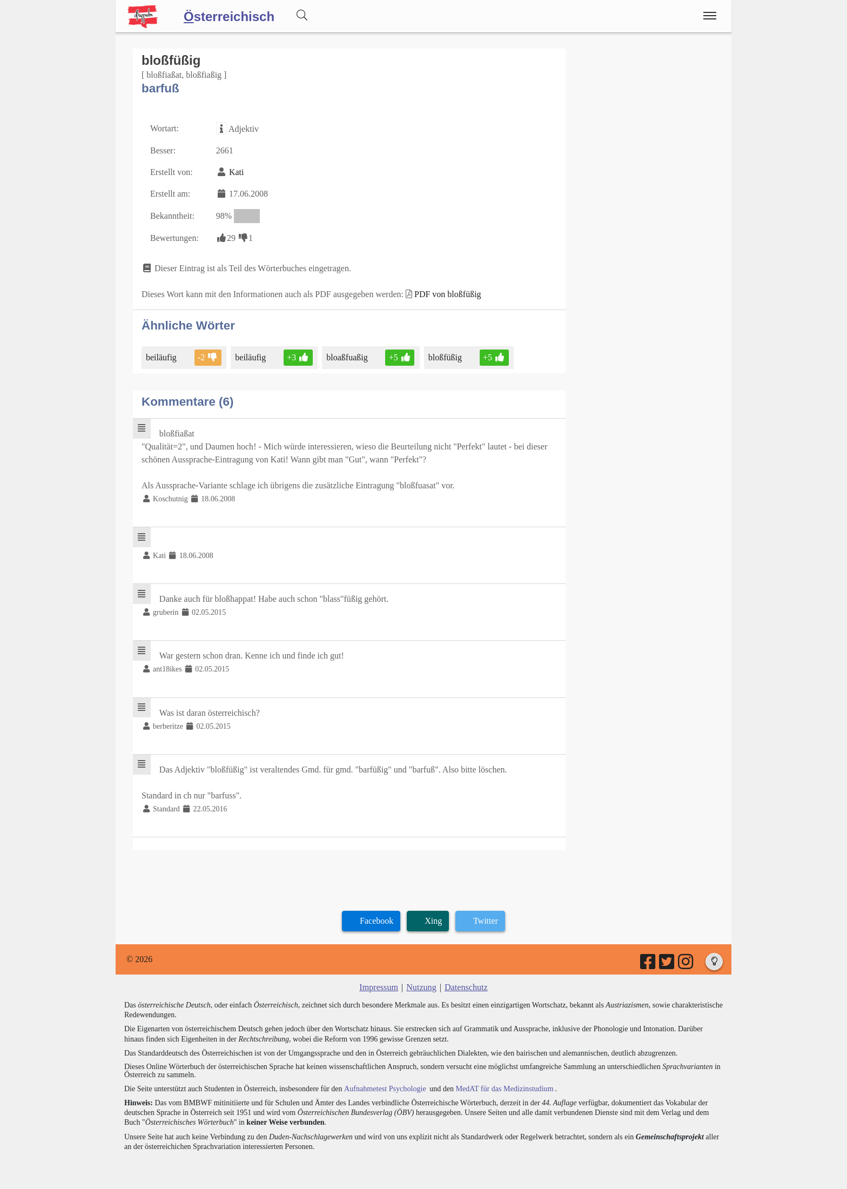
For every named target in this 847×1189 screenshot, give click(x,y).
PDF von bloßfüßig (447, 294)
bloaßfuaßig (347, 356)
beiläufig (162, 356)
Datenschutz (466, 986)
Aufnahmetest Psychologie (384, 1087)
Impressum (379, 986)
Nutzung (421, 986)
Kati (236, 172)
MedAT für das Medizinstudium (503, 1087)
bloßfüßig (445, 356)
